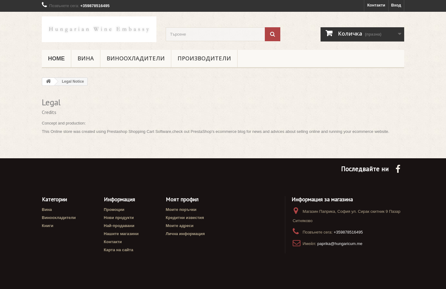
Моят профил (182, 199)
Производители (204, 58)
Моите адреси (180, 225)
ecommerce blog (230, 131)
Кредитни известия (185, 217)
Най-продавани (119, 225)
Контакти (376, 5)
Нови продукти (119, 217)
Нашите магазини (121, 233)
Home (56, 58)
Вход (396, 5)
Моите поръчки (181, 209)
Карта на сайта (118, 249)
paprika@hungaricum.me (339, 243)
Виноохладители (136, 58)
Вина (85, 58)
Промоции (114, 209)
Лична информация (185, 233)
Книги (47, 225)
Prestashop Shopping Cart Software (139, 131)
